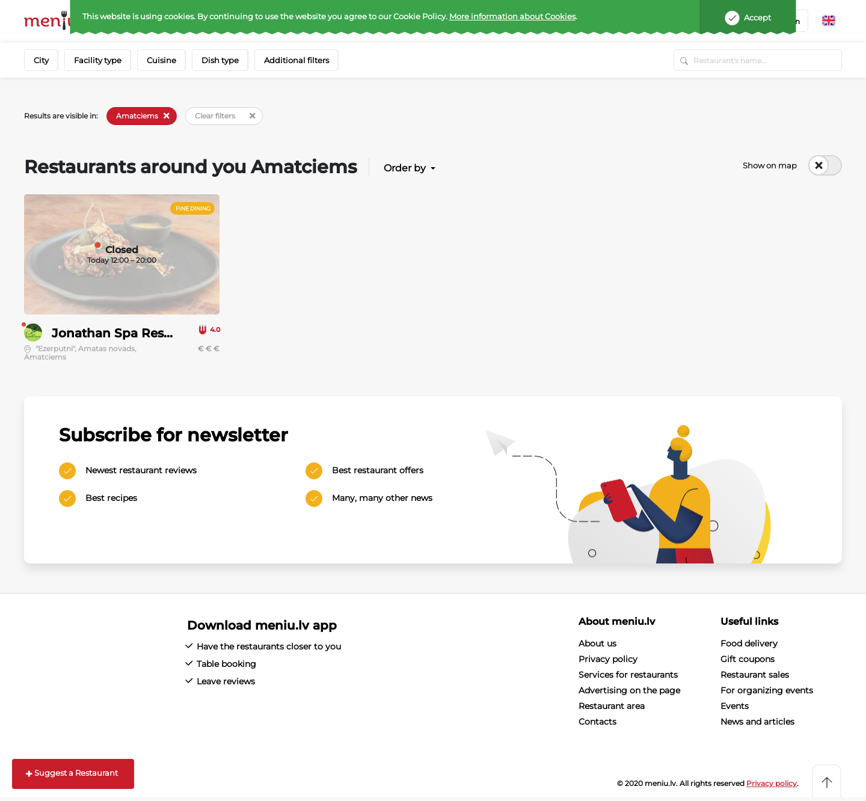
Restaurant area (612, 706)
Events (734, 706)
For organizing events (766, 690)
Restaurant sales (754, 674)
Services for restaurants (628, 674)
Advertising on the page (629, 690)
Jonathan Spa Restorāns (127, 333)
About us (597, 643)
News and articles (757, 721)
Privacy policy (608, 659)
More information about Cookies (512, 16)
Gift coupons (747, 659)
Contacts (597, 721)
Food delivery (749, 643)
